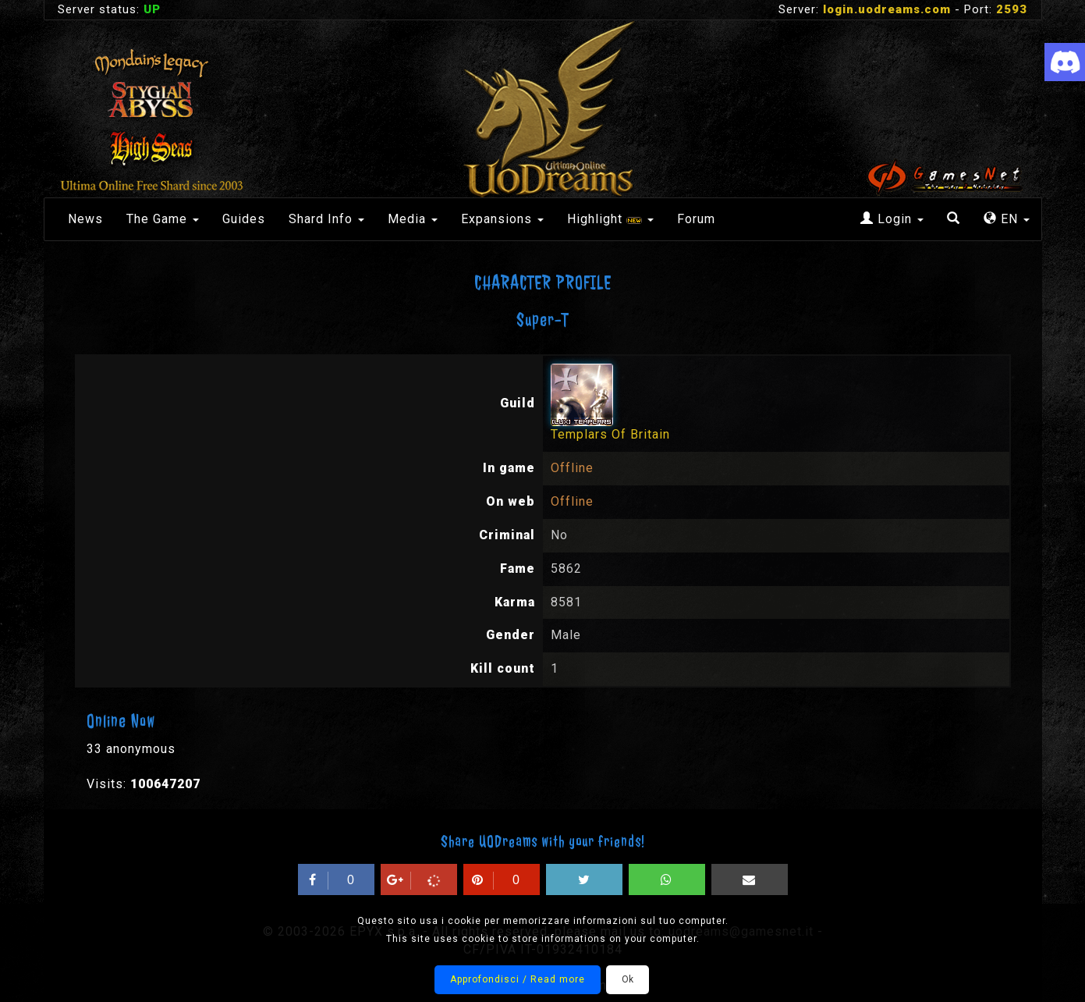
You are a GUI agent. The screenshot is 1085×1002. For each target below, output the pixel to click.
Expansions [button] (502, 218)
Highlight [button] (610, 218)
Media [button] (413, 218)
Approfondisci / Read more (517, 979)
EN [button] (1007, 218)
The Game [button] (162, 218)
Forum (696, 218)
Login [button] (892, 218)
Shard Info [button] (326, 218)
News (85, 218)
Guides (243, 218)
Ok (627, 979)
